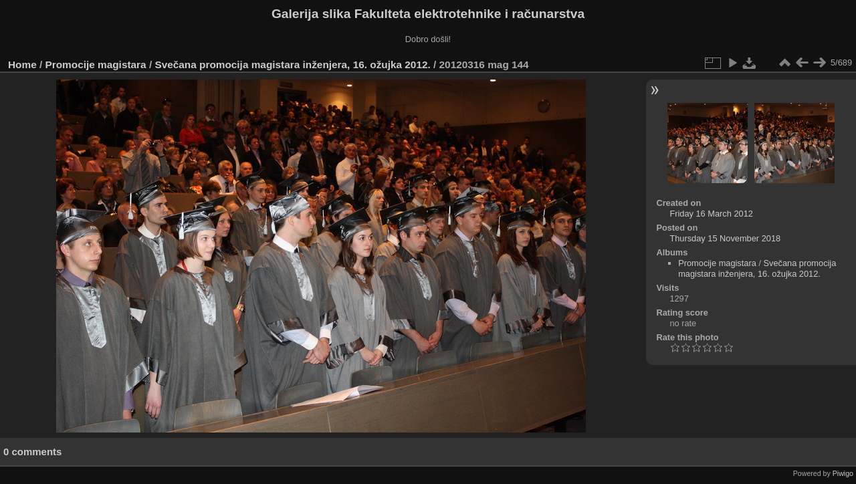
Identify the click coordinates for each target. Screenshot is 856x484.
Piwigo (843, 473)
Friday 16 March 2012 (710, 214)
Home (22, 64)
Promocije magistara (95, 64)
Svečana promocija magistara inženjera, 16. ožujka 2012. (292, 64)
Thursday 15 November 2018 (724, 238)
